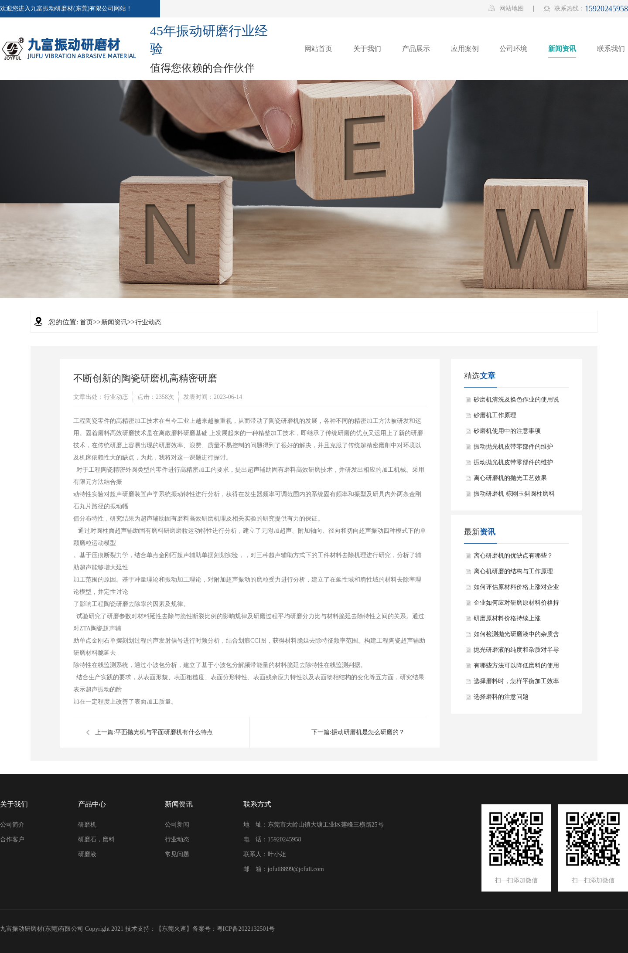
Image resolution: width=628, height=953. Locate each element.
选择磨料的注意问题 (501, 697)
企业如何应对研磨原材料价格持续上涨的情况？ (516, 605)
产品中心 (92, 804)
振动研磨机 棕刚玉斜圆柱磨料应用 (514, 496)
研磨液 (87, 854)
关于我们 (14, 804)
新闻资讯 (114, 322)
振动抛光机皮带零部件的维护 (513, 446)
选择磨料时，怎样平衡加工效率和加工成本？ (516, 683)
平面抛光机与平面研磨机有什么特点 (164, 732)
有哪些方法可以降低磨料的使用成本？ (516, 668)
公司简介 (12, 824)
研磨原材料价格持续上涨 (507, 618)
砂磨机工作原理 (495, 415)
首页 (86, 322)
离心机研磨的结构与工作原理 (513, 571)
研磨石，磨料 (96, 839)
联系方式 (257, 804)
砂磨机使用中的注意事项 (507, 431)
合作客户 (12, 839)
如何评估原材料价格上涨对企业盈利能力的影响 (516, 589)
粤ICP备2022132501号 (246, 929)
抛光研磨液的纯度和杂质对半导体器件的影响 (516, 652)
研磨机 (87, 824)
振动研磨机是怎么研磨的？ (368, 732)
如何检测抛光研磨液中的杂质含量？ (516, 636)
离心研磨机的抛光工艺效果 (510, 478)
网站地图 (506, 8)
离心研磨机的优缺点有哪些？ (513, 555)
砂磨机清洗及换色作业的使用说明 (516, 402)
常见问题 (177, 854)
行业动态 (148, 322)
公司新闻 (177, 824)
